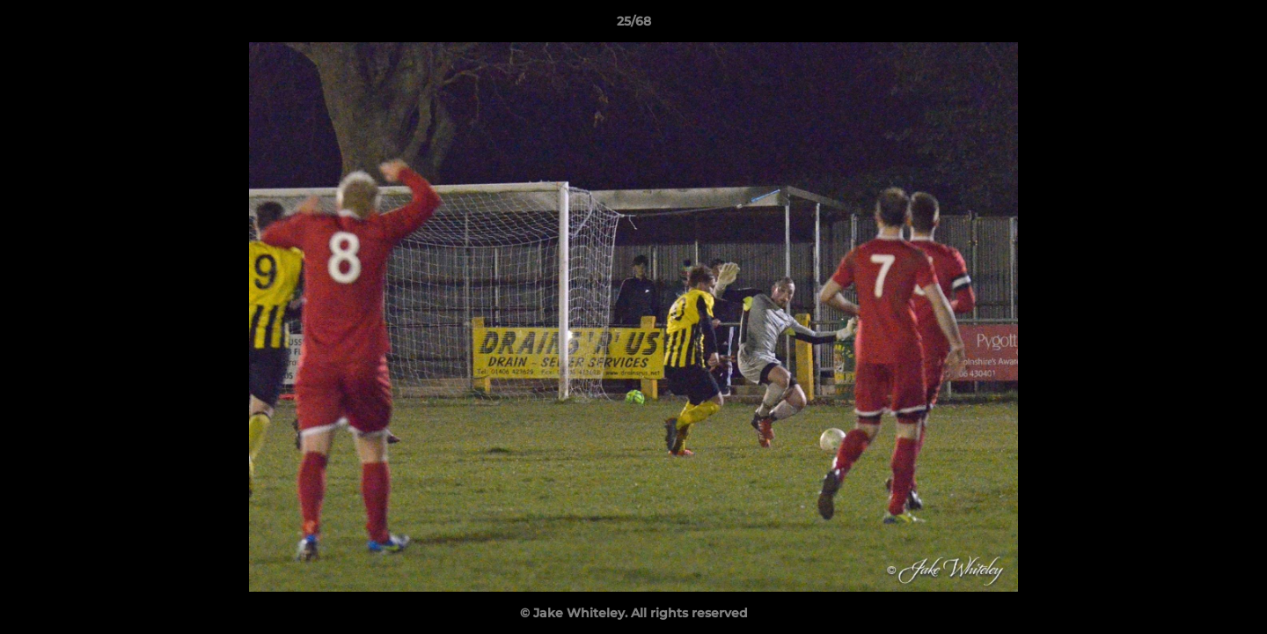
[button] (1235, 25)
